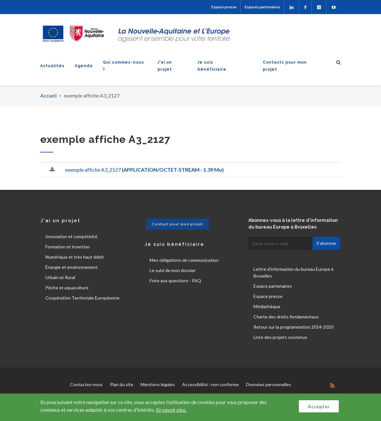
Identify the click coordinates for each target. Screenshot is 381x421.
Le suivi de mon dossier (173, 270)
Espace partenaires (272, 286)
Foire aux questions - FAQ (175, 280)
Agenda (84, 66)
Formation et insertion (67, 246)
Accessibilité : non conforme (210, 384)
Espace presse (224, 6)
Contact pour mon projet (177, 224)
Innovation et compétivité (71, 236)
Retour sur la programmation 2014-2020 (293, 327)
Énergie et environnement (71, 267)
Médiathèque (266, 306)
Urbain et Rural (60, 277)
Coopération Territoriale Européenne (82, 297)
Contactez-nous (86, 384)
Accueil (48, 95)
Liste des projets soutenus (280, 337)
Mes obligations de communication (184, 260)
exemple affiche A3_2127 (144, 170)
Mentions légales (158, 384)
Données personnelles (268, 384)
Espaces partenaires (262, 6)
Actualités (52, 66)
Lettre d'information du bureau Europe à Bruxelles (293, 272)
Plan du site (121, 384)
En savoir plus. (171, 410)
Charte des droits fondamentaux (286, 316)
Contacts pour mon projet (285, 66)
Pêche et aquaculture (67, 287)
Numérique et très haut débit (74, 257)
